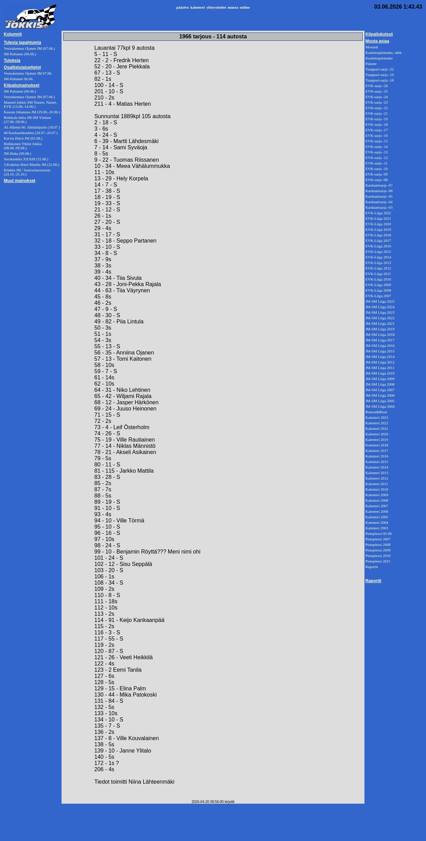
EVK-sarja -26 (376, 86)
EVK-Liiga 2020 (378, 224)
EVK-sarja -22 (376, 108)
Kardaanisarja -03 (379, 207)
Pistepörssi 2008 (377, 544)
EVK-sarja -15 (376, 141)
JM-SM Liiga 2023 (380, 312)
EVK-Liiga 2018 (378, 235)
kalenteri (197, 7)
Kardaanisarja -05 (379, 196)
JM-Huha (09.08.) (17, 153)
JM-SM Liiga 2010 (380, 373)
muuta (233, 7)
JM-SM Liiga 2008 (380, 384)
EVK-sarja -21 (376, 113)
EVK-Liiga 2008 (378, 290)
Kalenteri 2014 (376, 467)
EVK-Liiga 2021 (378, 218)
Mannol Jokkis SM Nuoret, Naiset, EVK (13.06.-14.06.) (30, 104)
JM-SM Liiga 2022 (380, 318)
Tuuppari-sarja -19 (379, 75)
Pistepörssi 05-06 (378, 533)
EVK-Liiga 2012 (378, 268)
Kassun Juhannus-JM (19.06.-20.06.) (32, 112)
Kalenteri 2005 (376, 517)
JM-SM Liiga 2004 (380, 406)
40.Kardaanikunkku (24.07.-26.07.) (31, 133)
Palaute (371, 64)
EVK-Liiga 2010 (378, 279)
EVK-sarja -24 (376, 97)
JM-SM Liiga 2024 (380, 307)
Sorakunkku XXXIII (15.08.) (26, 159)
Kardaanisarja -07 (379, 185)
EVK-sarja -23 (376, 102)
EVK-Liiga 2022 (378, 213)
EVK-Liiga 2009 (378, 285)
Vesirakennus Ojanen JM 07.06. (28, 73)
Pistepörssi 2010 (377, 556)
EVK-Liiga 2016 (378, 246)
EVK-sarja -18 (376, 124)
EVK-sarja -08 (376, 180)
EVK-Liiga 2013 (378, 263)
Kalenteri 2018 (376, 445)
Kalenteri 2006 (376, 511)
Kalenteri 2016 (376, 456)
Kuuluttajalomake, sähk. (383, 52)
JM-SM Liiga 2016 (380, 345)
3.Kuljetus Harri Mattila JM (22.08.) (31, 164)
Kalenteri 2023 (376, 417)
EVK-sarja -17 (376, 130)
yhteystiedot (216, 7)
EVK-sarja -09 (376, 174)
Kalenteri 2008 (376, 500)
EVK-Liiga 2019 (378, 229)
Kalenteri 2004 (376, 522)
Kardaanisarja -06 (379, 191)
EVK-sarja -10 (376, 169)
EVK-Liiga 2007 (378, 296)
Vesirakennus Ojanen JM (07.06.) (29, 97)
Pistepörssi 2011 (377, 561)
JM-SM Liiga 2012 (380, 362)
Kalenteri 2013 (376, 473)
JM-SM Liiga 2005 (380, 401)
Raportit (371, 567)
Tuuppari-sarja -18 (379, 80)
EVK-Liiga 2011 (378, 274)
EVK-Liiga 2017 (378, 240)
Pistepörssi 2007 (377, 539)
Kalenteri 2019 (376, 439)
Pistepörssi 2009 (377, 550)
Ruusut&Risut (376, 412)
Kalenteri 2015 (376, 462)
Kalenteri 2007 (376, 506)
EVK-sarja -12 (376, 157)
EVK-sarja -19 (376, 119)
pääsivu (182, 7)
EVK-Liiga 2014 (378, 257)
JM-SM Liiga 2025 (380, 301)
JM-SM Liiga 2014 (380, 357)
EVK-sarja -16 (376, 135)
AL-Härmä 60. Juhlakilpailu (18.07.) (32, 127)
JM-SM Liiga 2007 (380, 390)
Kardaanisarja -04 (379, 202)
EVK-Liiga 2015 (378, 251)
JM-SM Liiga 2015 (380, 351)
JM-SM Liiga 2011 (380, 368)
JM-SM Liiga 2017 (380, 340)
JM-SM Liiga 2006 (380, 395)
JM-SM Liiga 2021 (380, 323)
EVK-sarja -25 (376, 91)
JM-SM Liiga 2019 (380, 329)
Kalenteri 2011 (376, 484)
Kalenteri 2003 (376, 528)
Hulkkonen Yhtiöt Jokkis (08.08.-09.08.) (23, 146)
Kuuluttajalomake (379, 58)
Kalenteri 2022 (376, 423)
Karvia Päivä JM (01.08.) (23, 138)
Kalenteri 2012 (376, 478)
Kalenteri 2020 (376, 434)
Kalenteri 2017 (376, 450)
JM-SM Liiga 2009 (380, 379)
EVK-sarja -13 (376, 152)
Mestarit (371, 47)
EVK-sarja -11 (376, 163)
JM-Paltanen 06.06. (19, 79)
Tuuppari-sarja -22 (379, 69)
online (245, 7)
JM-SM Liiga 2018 (380, 334)
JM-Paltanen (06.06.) (20, 91)
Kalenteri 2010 (376, 489)
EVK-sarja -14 (376, 146)
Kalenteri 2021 (376, 428)
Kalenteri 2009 (376, 495)
